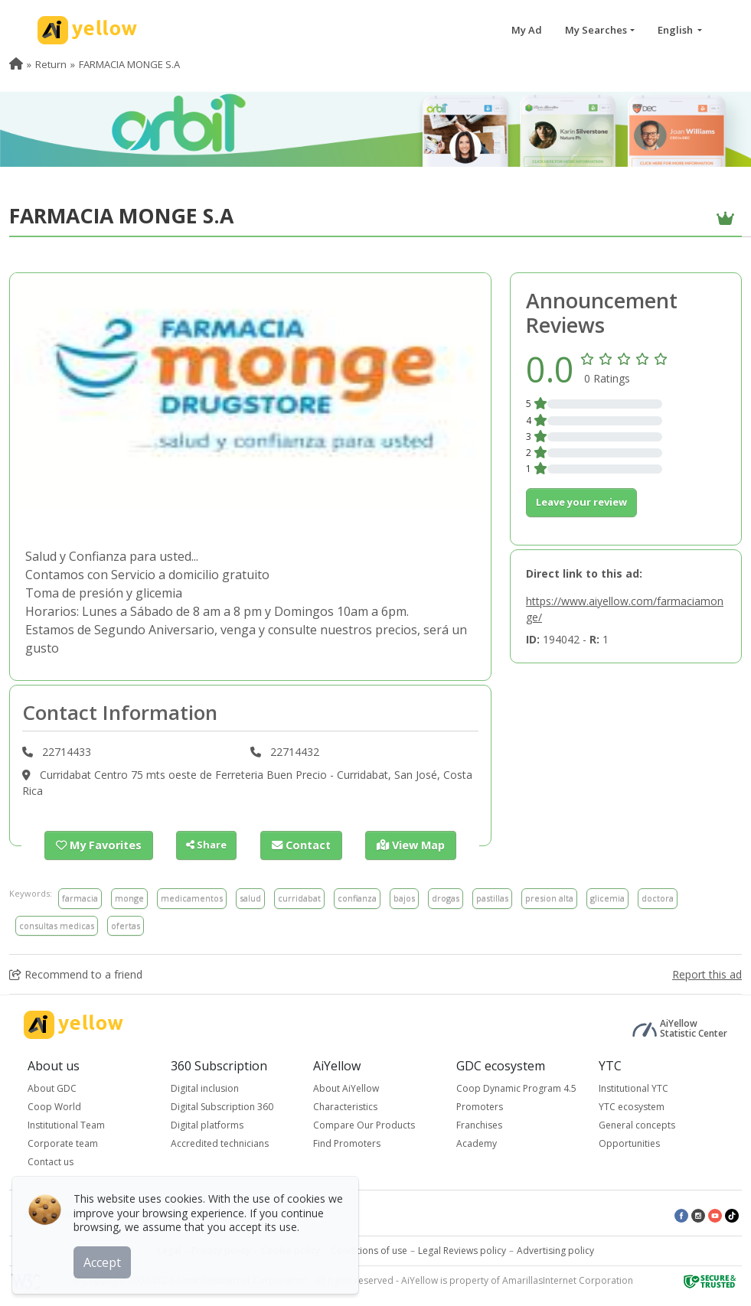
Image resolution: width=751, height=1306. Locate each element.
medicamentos (192, 897)
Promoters (479, 1105)
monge (129, 897)
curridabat (299, 897)
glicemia (607, 897)
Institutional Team (66, 1124)
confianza (357, 897)
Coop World (54, 1105)
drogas (445, 897)
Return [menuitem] (51, 64)
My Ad (526, 30)
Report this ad (707, 973)
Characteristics (345, 1105)
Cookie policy (290, 1249)
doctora (658, 897)
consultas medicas (56, 924)
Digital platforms (207, 1124)
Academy (476, 1142)
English (676, 30)
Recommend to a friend (75, 973)
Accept (105, 1259)
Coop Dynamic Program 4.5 (516, 1087)
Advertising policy (555, 1249)
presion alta (549, 897)
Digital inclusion (205, 1087)
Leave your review (581, 502)
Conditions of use (369, 1249)
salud (250, 897)
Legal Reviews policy (462, 1249)
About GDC (52, 1087)
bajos (404, 897)
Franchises (479, 1124)
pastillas (492, 897)
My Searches (596, 30)
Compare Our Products (364, 1124)
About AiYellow (346, 1087)
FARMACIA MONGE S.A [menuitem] (129, 64)
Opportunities (629, 1142)
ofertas (125, 924)
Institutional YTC (633, 1087)
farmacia (80, 897)
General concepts (637, 1124)
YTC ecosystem (631, 1105)
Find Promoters (346, 1142)
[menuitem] (16, 64)
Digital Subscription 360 (222, 1105)
